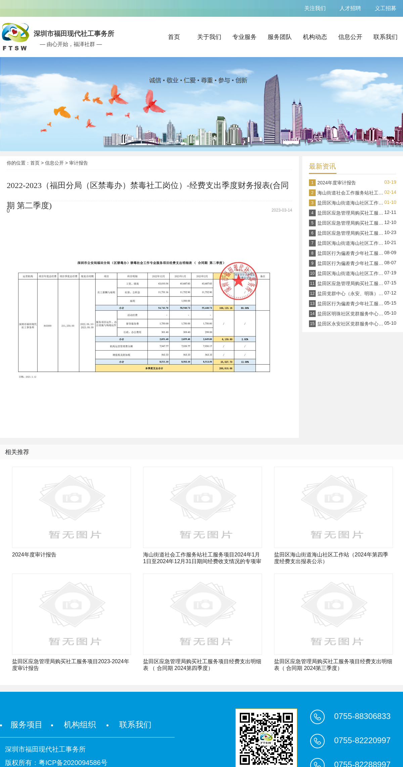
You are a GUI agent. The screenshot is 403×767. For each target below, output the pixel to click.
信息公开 (350, 37)
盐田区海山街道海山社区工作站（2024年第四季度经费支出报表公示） (331, 558)
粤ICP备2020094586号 (73, 762)
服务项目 (26, 724)
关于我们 (209, 37)
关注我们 (315, 8)
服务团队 (280, 37)
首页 (174, 37)
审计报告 (78, 163)
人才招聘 (350, 8)
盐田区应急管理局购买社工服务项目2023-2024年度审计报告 (70, 665)
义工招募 (385, 8)
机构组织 (80, 724)
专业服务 (244, 37)
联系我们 (385, 37)
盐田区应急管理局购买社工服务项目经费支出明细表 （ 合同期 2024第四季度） (202, 665)
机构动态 (315, 37)
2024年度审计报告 (34, 554)
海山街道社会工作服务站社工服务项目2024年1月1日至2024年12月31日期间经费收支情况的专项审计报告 (202, 558)
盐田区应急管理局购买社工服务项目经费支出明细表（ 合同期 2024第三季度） (333, 665)
